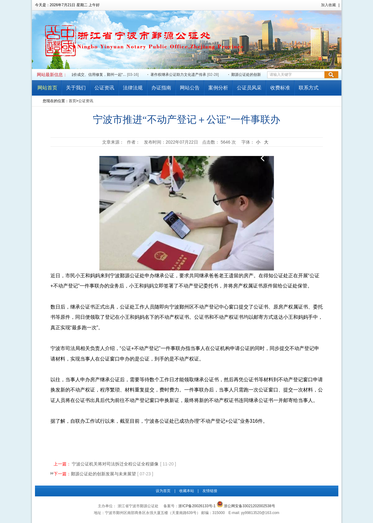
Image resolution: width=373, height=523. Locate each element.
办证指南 (161, 87)
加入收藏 (328, 5)
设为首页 (163, 491)
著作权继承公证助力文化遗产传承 (178, 74)
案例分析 (218, 87)
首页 (72, 101)
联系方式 (309, 87)
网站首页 (47, 87)
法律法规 (133, 87)
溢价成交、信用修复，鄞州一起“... (98, 74)
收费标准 (280, 87)
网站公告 (190, 87)
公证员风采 (249, 87)
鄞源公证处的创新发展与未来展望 (259, 74)
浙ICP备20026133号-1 (196, 506)
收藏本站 (186, 491)
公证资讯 (104, 87)
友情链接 (209, 491)
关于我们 (76, 87)
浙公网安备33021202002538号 (246, 506)
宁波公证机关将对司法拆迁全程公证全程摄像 (115, 463)
